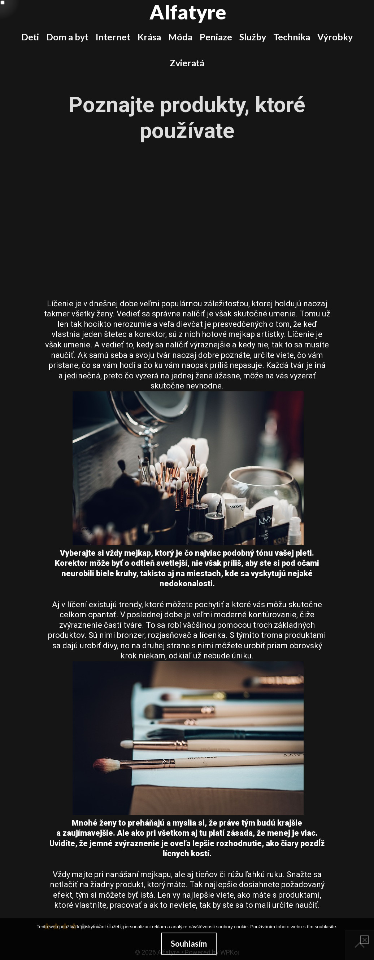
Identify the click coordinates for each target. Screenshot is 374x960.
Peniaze (216, 36)
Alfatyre (187, 12)
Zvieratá (187, 62)
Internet (113, 36)
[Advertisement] (187, 210)
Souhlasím (189, 943)
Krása (149, 36)
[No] (364, 939)
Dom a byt (67, 36)
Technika (291, 36)
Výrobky (335, 36)
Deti (30, 36)
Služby (252, 36)
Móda (180, 36)
